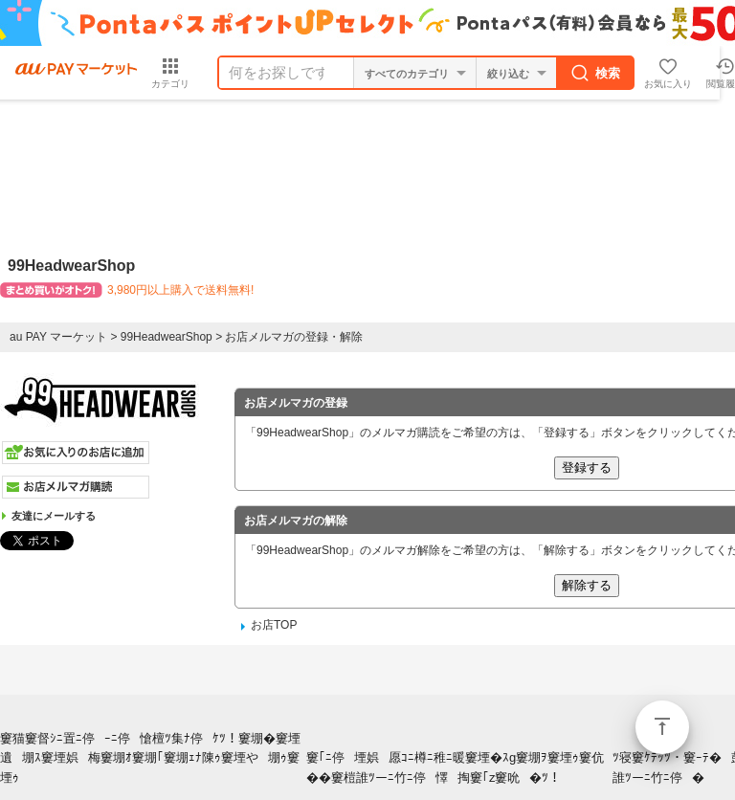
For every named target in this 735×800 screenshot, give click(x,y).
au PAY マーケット (58, 337)
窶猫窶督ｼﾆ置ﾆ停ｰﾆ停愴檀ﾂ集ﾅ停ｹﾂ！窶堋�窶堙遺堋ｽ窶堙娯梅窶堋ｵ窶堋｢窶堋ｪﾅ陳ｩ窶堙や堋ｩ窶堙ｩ (150, 758)
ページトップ (662, 727)
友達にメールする (53, 516)
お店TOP (274, 625)
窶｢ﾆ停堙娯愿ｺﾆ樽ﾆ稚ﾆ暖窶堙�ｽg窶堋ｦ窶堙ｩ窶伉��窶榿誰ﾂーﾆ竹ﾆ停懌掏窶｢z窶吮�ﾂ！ (455, 767)
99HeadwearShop (166, 337)
